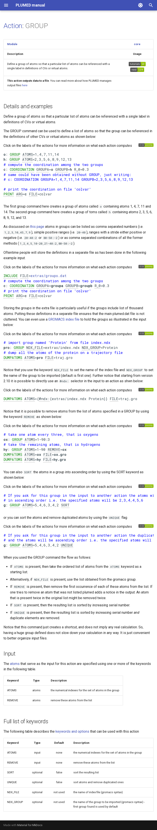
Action (12, 26)
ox (5, 439)
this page (37, 227)
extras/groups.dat (48, 275)
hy (5, 449)
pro (6, 347)
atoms (15, 664)
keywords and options (72, 731)
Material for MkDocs (29, 825)
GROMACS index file (63, 319)
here (24, 85)
